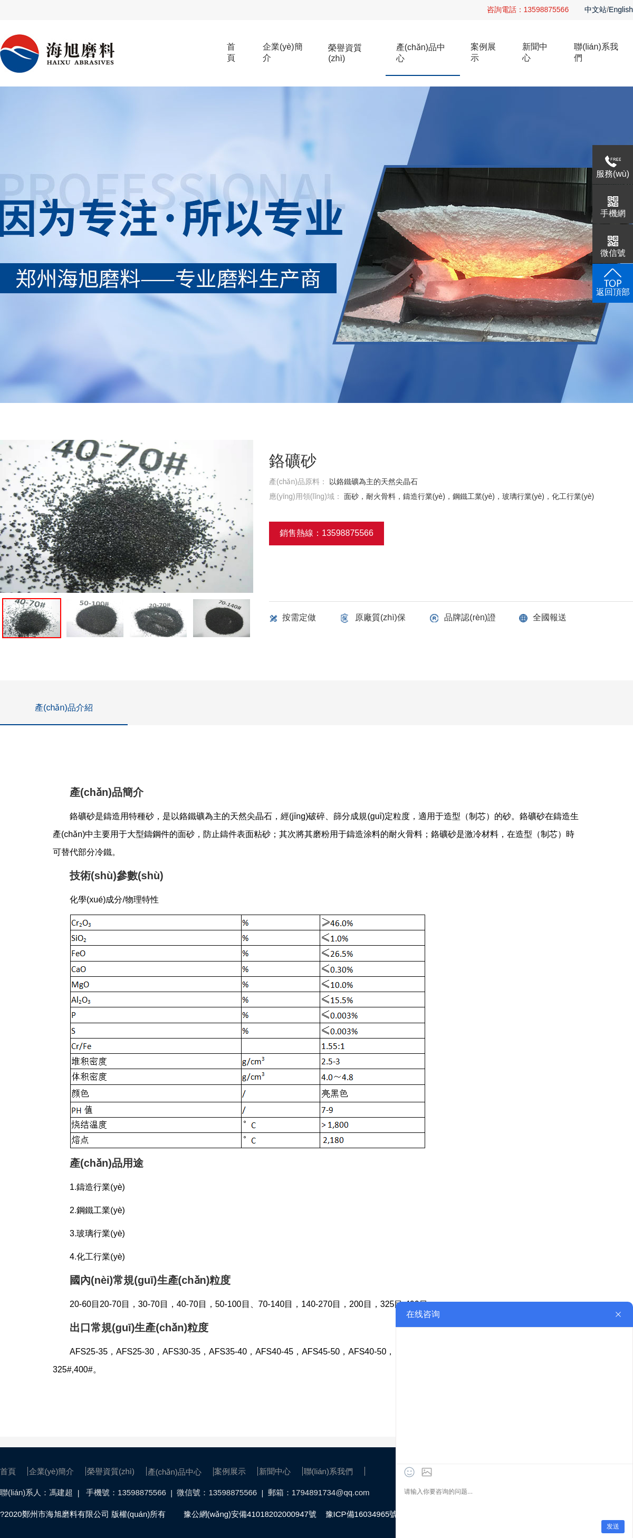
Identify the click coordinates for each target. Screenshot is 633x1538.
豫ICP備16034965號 (361, 1514)
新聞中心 (535, 52)
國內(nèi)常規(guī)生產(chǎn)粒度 (150, 1280)
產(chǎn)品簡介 (106, 792)
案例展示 (483, 52)
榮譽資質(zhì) (345, 53)
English (621, 9)
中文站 (595, 9)
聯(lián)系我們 (596, 52)
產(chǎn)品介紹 (63, 707)
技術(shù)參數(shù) (117, 875)
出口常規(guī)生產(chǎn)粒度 (139, 1327)
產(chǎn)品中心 (420, 53)
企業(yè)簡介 (283, 52)
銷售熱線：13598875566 (326, 532)
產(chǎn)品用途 (106, 1163)
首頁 (231, 52)
